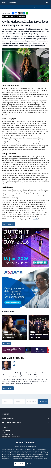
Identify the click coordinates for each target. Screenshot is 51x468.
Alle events (6, 343)
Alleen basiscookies (31, 463)
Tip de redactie (8, 224)
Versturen (43, 402)
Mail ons (4, 438)
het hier (35, 219)
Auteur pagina (7, 388)
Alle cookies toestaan (19, 463)
